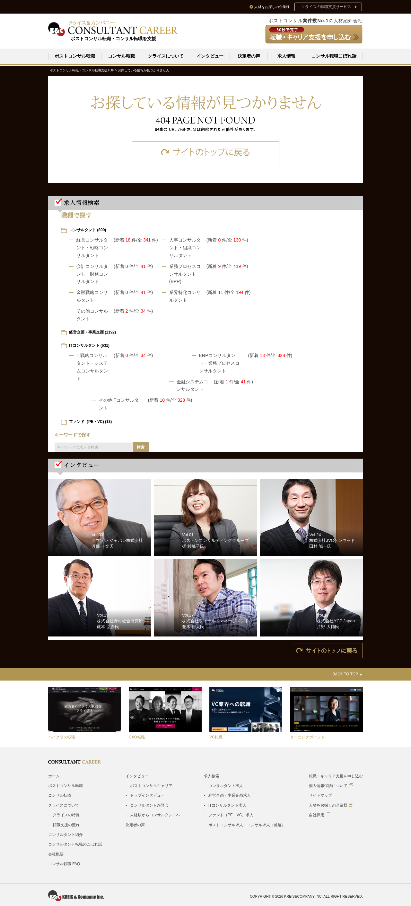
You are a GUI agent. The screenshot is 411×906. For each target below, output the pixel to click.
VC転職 (216, 737)
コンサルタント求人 (225, 785)
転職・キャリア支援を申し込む (336, 776)
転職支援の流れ (66, 825)
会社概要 (56, 854)
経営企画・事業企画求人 (229, 795)
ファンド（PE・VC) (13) (90, 421)
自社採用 (319, 814)
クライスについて (166, 56)
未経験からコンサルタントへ (155, 815)
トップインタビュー (147, 795)
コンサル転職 (121, 56)
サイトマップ (320, 795)
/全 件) (147, 240)
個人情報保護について (331, 785)
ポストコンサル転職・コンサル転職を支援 (113, 38)
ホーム (54, 776)
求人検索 (211, 776)
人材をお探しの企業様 (331, 805)
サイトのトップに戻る (205, 152)
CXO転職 (137, 737)
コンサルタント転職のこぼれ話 (75, 844)
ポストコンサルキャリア (151, 785)
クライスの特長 (66, 815)
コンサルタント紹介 (65, 834)
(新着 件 (125, 240)
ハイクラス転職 (61, 737)
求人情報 (286, 56)
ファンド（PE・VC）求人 (231, 815)
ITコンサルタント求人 (227, 805)
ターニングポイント (307, 737)
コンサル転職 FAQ (64, 864)
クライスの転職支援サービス (326, 7)
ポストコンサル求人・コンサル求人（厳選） (246, 825)
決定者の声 (249, 56)
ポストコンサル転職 (75, 56)
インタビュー (210, 56)
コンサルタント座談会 (149, 805)
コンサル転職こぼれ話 (333, 56)
